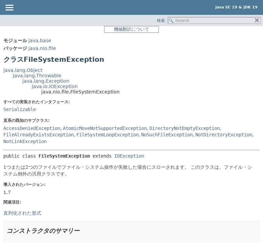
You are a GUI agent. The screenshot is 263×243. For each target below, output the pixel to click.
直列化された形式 (22, 213)
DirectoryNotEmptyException (184, 128)
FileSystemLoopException (107, 134)
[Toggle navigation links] (9, 8)
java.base (39, 40)
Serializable (19, 109)
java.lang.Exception (45, 81)
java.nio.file (42, 48)
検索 (161, 20)
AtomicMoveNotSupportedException (105, 128)
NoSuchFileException (167, 134)
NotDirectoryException (223, 134)
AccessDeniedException (31, 128)
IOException (129, 156)
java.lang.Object (22, 70)
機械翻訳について (131, 29)
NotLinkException (25, 141)
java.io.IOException (55, 86)
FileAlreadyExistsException (38, 134)
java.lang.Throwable (37, 75)
